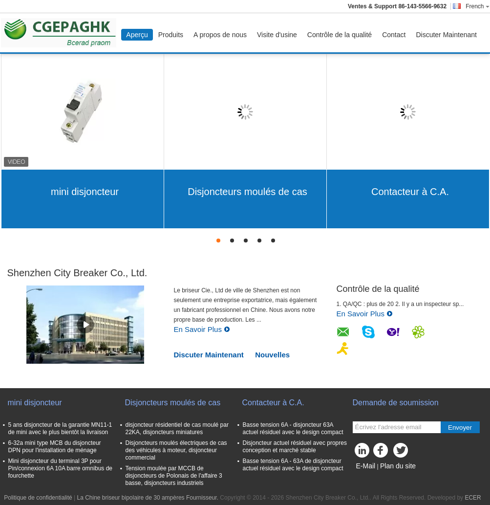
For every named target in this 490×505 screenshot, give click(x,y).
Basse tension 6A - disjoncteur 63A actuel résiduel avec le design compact (293, 428)
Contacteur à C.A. (410, 191)
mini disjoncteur (85, 191)
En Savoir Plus (202, 329)
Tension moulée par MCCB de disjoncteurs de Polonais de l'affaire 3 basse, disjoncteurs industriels (174, 475)
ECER (473, 497)
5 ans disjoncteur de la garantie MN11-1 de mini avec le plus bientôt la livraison (60, 428)
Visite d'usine (277, 35)
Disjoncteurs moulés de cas (247, 191)
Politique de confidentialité (38, 497)
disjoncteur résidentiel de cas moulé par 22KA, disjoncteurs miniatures (177, 428)
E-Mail (366, 466)
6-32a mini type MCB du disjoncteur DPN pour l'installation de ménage (54, 446)
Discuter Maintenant (446, 34)
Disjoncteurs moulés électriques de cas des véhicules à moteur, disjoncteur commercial (176, 450)
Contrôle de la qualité (339, 35)
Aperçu (137, 35)
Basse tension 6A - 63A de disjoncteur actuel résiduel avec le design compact (293, 465)
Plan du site (398, 466)
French (477, 6)
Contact (393, 35)
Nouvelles (272, 355)
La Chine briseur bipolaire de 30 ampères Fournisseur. (148, 497)
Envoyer (460, 427)
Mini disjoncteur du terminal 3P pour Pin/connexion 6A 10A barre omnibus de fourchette (60, 468)
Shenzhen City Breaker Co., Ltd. (77, 272)
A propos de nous (220, 35)
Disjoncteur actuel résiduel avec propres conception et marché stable (295, 446)
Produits (170, 35)
